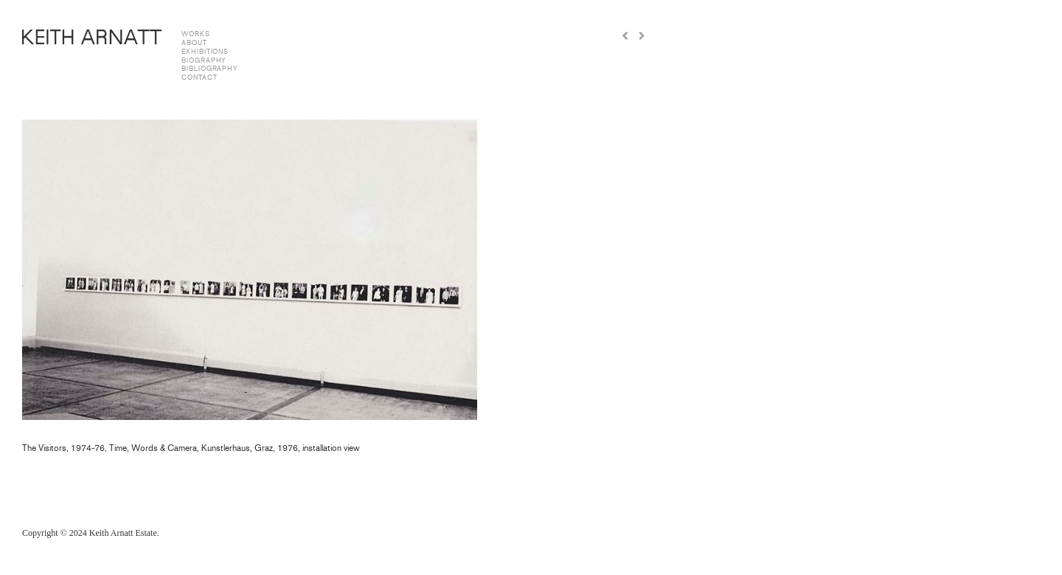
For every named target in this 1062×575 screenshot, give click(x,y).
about (194, 43)
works (195, 34)
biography (203, 60)
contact (199, 77)
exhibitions (205, 51)
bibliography (209, 68)
